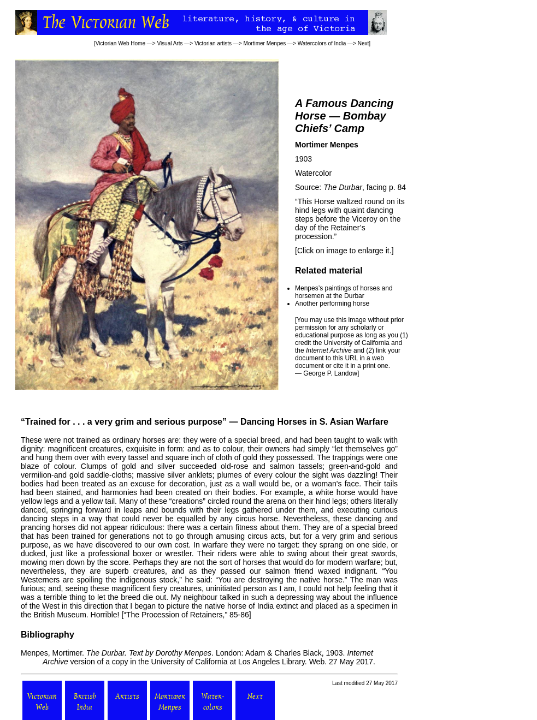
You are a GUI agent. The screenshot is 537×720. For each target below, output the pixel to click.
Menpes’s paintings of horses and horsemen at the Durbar (344, 292)
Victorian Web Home (120, 43)
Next (363, 43)
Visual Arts (169, 43)
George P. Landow (330, 373)
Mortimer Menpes (264, 43)
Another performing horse (332, 303)
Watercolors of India (322, 43)
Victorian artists (213, 43)
